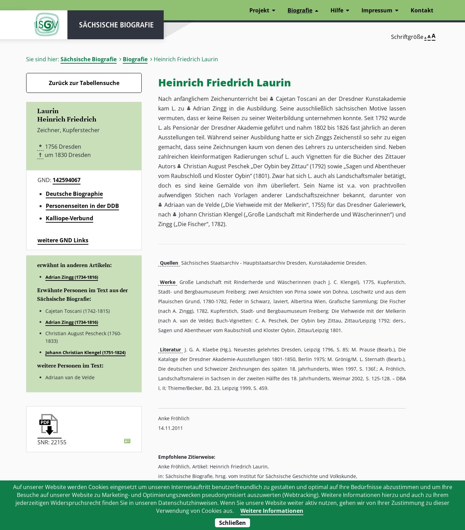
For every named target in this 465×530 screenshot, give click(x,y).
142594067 (66, 180)
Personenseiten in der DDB (82, 206)
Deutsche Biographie (74, 194)
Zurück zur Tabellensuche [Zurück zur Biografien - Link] (84, 83)
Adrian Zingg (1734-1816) (71, 277)
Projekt (259, 10)
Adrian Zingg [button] (210, 108)
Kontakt (422, 10)
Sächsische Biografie (89, 59)
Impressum (376, 10)
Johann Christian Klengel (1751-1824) (85, 352)
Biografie (135, 59)
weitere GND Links (62, 240)
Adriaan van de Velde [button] (192, 205)
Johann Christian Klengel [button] (210, 214)
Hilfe (337, 10)
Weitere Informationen (271, 511)
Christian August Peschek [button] (216, 166)
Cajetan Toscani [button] (296, 99)
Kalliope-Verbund (69, 218)
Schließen (232, 523)
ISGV (46, 24)
